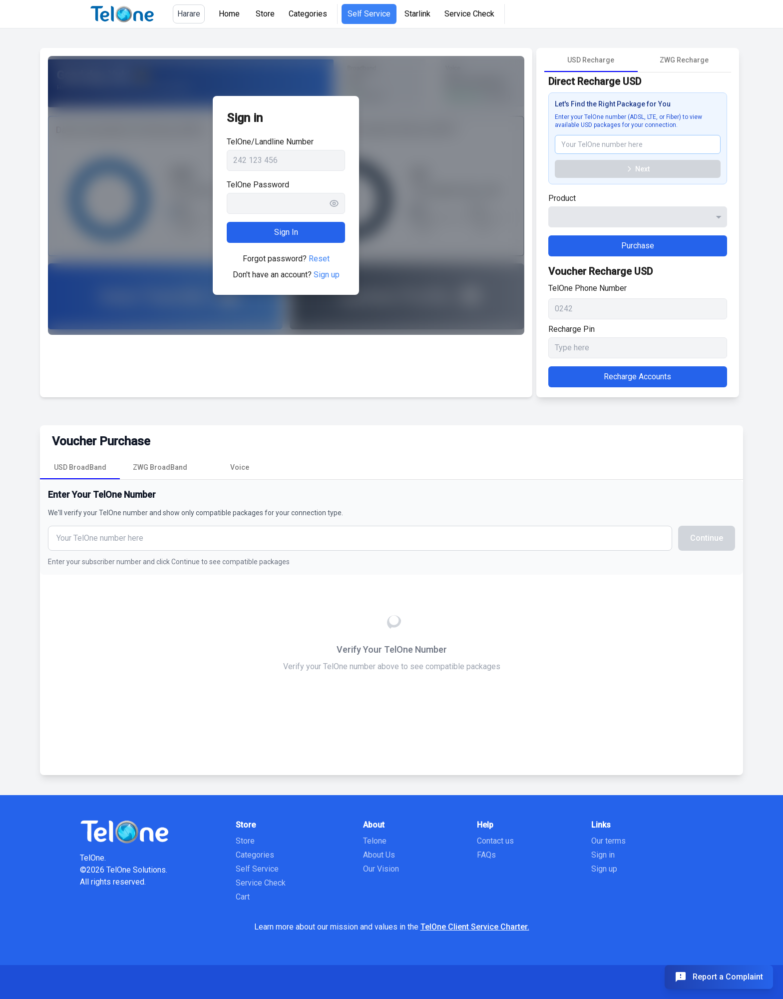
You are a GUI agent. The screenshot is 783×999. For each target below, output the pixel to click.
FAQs (486, 855)
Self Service (369, 13)
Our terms (608, 841)
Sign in (603, 855)
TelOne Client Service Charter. (474, 927)
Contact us (495, 841)
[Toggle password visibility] (337, 203)
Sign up (327, 274)
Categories (308, 13)
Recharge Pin (571, 329)
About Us (379, 855)
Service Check (469, 13)
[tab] (591, 60)
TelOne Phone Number (587, 288)
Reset (319, 258)
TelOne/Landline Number (270, 141)
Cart (243, 897)
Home (229, 13)
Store (265, 13)
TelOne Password (258, 184)
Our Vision (381, 869)
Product (562, 198)
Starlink (417, 13)
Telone (375, 841)
